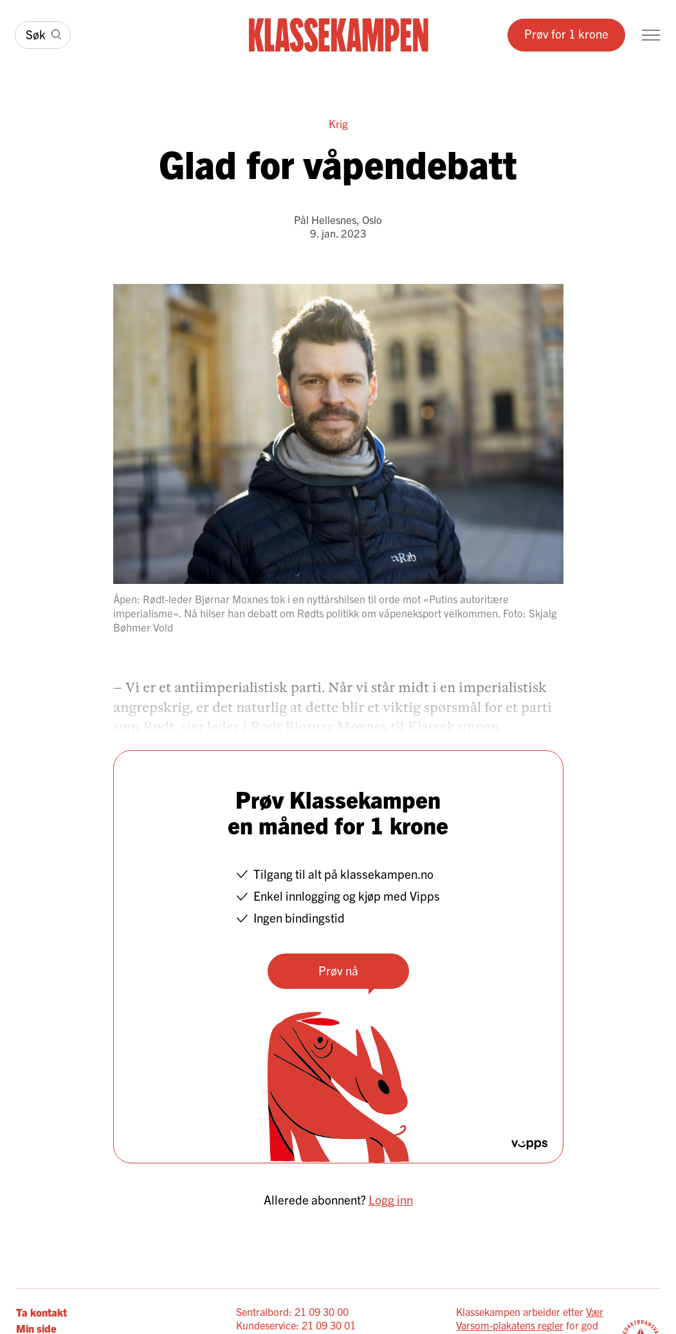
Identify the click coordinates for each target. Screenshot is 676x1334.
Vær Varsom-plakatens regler (529, 1318)
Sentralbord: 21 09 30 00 (292, 1311)
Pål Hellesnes (325, 219)
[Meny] (651, 35)
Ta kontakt (41, 1312)
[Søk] (43, 35)
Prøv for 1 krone (566, 33)
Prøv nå (338, 970)
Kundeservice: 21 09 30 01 (296, 1325)
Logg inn (391, 1199)
